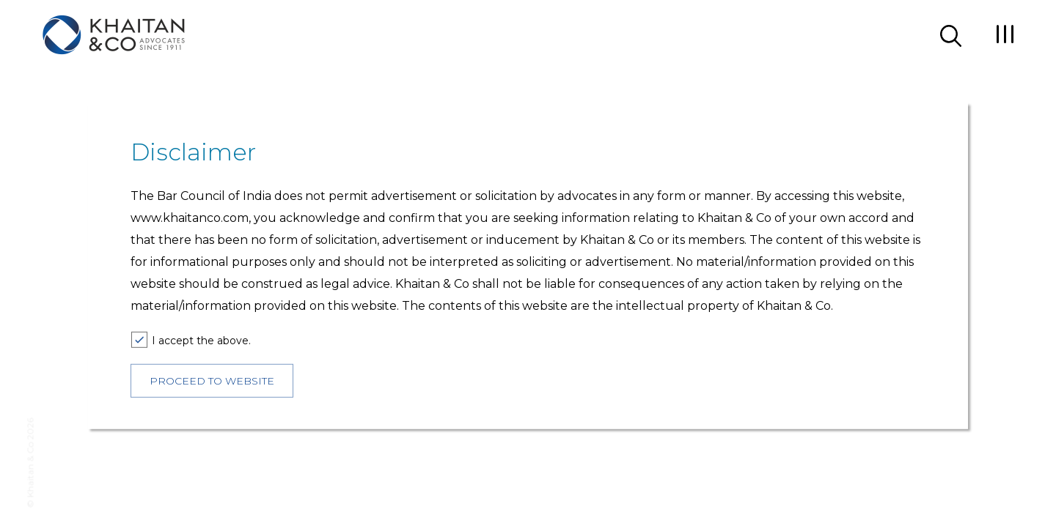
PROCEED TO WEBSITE (212, 380)
